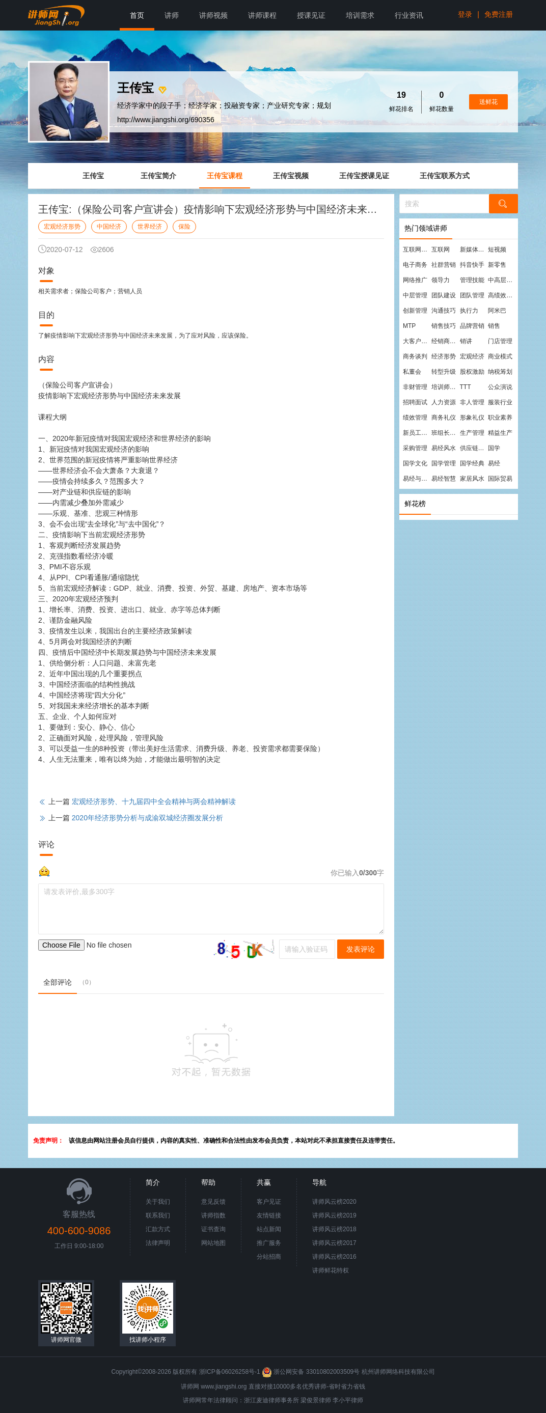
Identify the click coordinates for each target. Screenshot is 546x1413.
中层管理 (415, 295)
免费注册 (498, 14)
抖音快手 (472, 264)
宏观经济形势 (62, 226)
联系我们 (158, 1215)
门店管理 (500, 341)
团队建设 (443, 295)
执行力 (469, 310)
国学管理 (443, 463)
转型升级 (443, 371)
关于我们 (158, 1201)
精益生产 (500, 432)
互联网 (440, 249)
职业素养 (500, 417)
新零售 (497, 264)
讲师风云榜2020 (334, 1201)
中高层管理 (501, 280)
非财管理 (415, 387)
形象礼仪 (472, 417)
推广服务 (269, 1242)
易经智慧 (443, 478)
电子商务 (415, 264)
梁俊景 (310, 1400)
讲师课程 (262, 15)
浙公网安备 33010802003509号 (311, 1371)
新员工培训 (416, 432)
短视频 (497, 249)
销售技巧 (443, 325)
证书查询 (213, 1229)
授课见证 (311, 15)
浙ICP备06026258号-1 (229, 1371)
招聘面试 (415, 402)
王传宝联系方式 (445, 176)
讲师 (172, 15)
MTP (409, 325)
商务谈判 (415, 356)
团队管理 (472, 295)
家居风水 (472, 478)
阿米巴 (497, 310)
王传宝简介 (158, 176)
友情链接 (269, 1215)
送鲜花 (488, 101)
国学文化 (415, 463)
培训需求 (360, 15)
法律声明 (158, 1242)
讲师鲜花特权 (330, 1270)
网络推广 (415, 280)
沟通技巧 (443, 310)
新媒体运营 (473, 249)
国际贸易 (500, 478)
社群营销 (443, 264)
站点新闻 (269, 1229)
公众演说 (500, 387)
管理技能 (472, 280)
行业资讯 (409, 15)
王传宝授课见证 (364, 176)
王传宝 (93, 176)
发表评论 (360, 949)
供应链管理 (473, 448)
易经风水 (443, 448)
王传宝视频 (291, 176)
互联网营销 (416, 249)
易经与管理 (416, 478)
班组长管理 (445, 432)
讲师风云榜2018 (334, 1229)
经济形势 (443, 356)
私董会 (412, 371)
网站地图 (213, 1242)
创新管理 (415, 310)
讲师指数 (213, 1215)
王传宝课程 (224, 176)
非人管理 (472, 402)
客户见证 (269, 1201)
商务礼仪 (443, 417)
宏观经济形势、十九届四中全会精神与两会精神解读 (154, 801)
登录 (465, 14)
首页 (137, 15)
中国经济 (109, 226)
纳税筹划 (500, 371)
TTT (465, 387)
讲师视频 (213, 15)
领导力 (440, 280)
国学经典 (472, 463)
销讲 (466, 341)
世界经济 (150, 226)
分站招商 (269, 1256)
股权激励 (472, 371)
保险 (184, 226)
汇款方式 (158, 1229)
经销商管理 (445, 341)
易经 (494, 463)
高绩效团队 (501, 295)
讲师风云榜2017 (334, 1242)
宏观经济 (472, 356)
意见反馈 (213, 1201)
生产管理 (472, 432)
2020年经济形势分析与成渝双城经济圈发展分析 (147, 818)
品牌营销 (472, 325)
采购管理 (415, 448)
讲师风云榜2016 (334, 1256)
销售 (494, 325)
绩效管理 (415, 417)
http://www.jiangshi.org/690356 (165, 120)
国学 (494, 448)
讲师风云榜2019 (334, 1215)
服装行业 (500, 402)
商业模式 (500, 356)
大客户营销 (416, 341)
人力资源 (443, 402)
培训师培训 (445, 387)
